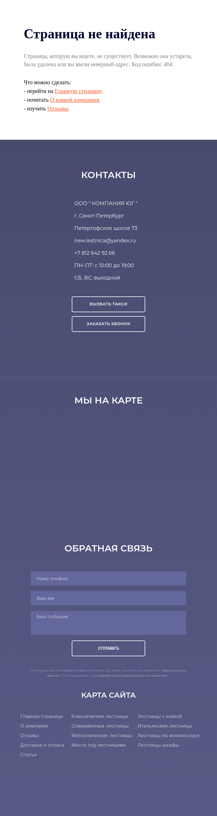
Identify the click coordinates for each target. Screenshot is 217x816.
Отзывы (29, 735)
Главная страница (41, 716)
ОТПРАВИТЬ (108, 648)
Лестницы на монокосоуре (169, 735)
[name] (108, 598)
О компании (34, 726)
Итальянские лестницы (165, 726)
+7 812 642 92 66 (94, 253)
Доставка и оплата (42, 745)
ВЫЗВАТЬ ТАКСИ (108, 304)
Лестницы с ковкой (160, 716)
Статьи (28, 754)
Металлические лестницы (101, 735)
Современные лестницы (100, 726)
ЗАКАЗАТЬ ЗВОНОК (109, 323)
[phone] (108, 578)
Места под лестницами (98, 745)
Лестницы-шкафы (158, 745)
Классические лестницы (99, 716)
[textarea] (108, 623)
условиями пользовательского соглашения (130, 675)
